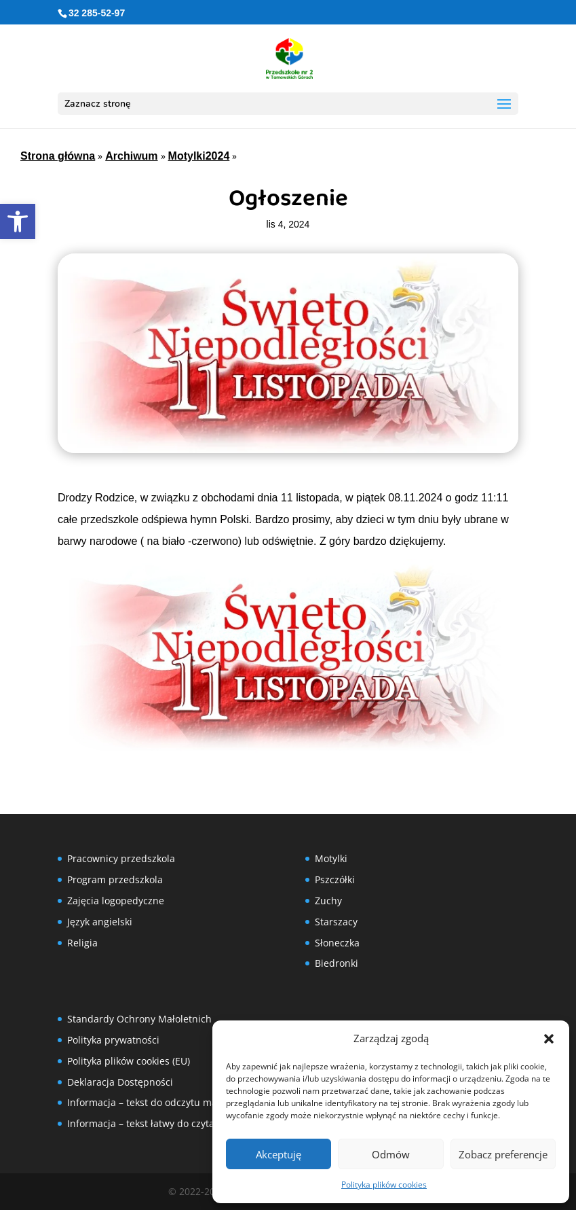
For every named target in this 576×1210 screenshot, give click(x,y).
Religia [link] (82, 942)
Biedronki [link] (336, 963)
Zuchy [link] (328, 900)
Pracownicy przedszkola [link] (121, 858)
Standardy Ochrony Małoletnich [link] (139, 1018)
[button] (549, 1039)
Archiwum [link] (131, 156)
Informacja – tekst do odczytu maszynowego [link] (167, 1102)
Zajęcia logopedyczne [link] (115, 900)
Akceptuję (278, 1154)
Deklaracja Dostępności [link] (120, 1081)
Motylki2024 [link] (199, 156)
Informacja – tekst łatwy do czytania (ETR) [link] (160, 1123)
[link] (17, 221)
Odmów (391, 1154)
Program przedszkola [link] (115, 879)
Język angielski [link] (99, 921)
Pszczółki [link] (335, 879)
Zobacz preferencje (503, 1154)
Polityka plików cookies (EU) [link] (128, 1060)
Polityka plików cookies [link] (384, 1184)
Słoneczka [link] (337, 942)
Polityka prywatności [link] (113, 1039)
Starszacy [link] (336, 921)
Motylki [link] (331, 858)
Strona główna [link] (57, 156)
